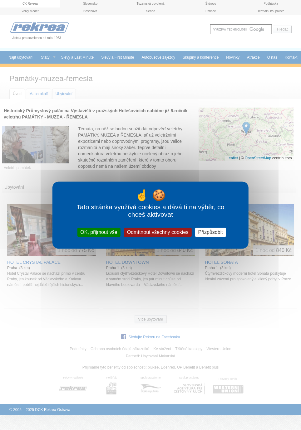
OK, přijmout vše (98, 232)
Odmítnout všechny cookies (158, 232)
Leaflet (232, 158)
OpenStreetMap (258, 158)
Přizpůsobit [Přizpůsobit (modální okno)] (210, 232)
